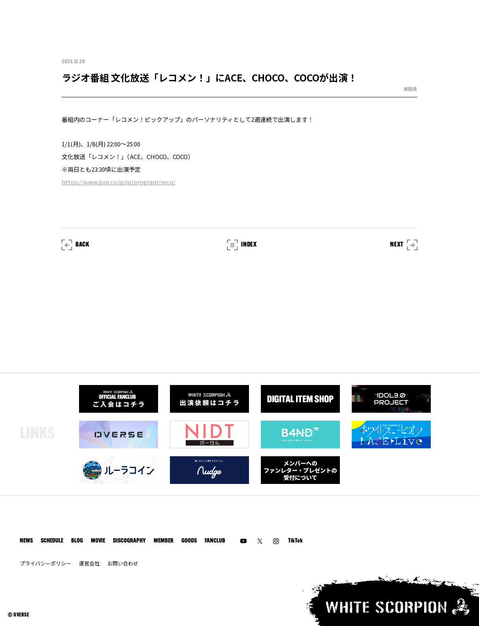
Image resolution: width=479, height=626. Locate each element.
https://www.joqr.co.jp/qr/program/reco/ (118, 182)
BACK (75, 245)
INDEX (241, 245)
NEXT (403, 245)
